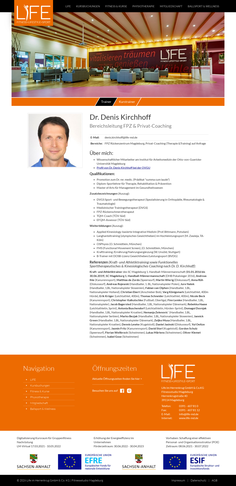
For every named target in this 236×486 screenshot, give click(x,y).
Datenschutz (198, 480)
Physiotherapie (143, 6)
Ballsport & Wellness (203, 6)
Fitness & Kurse (116, 6)
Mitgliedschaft (171, 6)
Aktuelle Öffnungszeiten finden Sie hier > (117, 378)
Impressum (178, 480)
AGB (214, 480)
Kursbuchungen (88, 6)
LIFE (68, 6)
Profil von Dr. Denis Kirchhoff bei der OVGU (123, 167)
